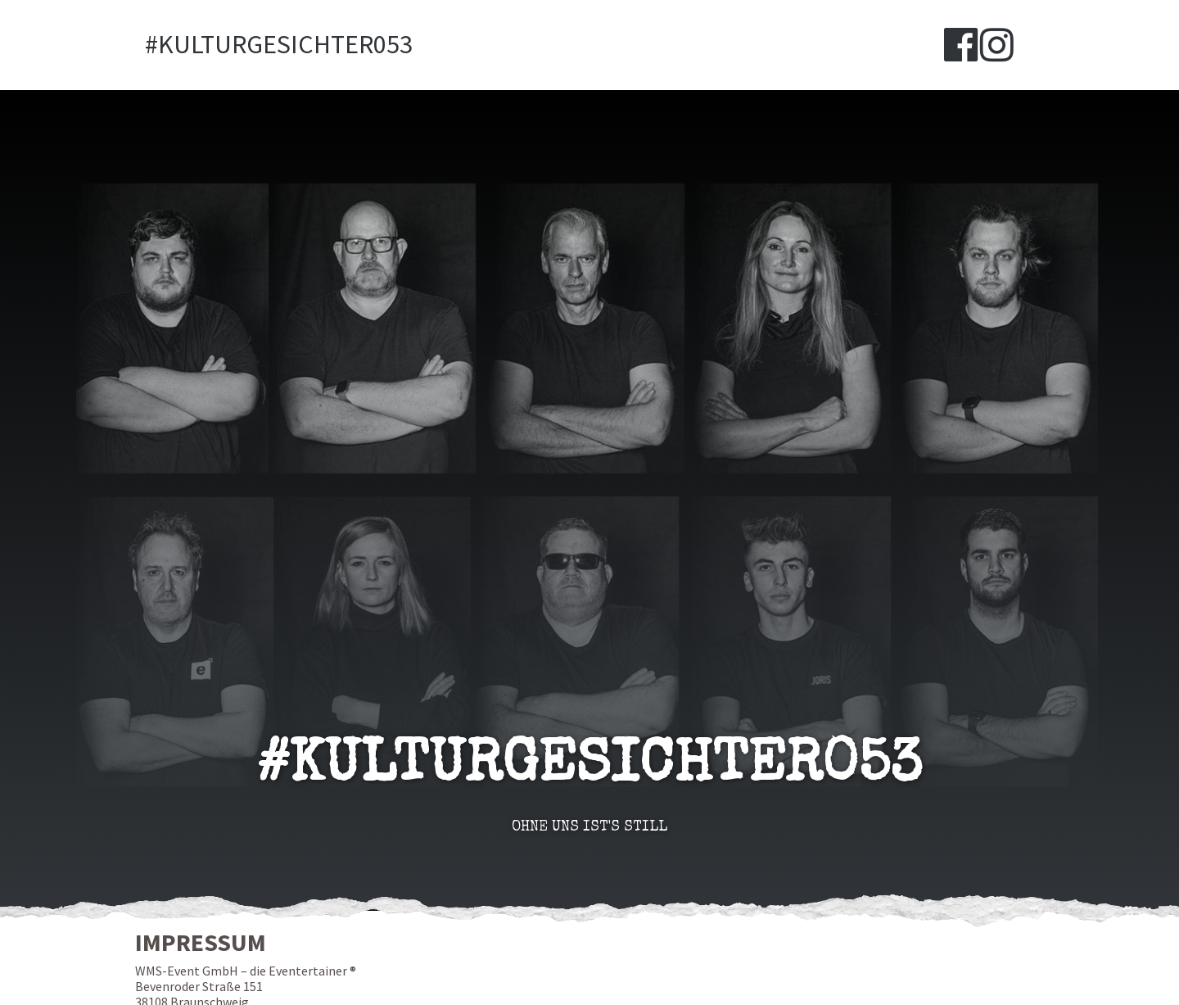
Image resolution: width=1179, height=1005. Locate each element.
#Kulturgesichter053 (279, 44)
